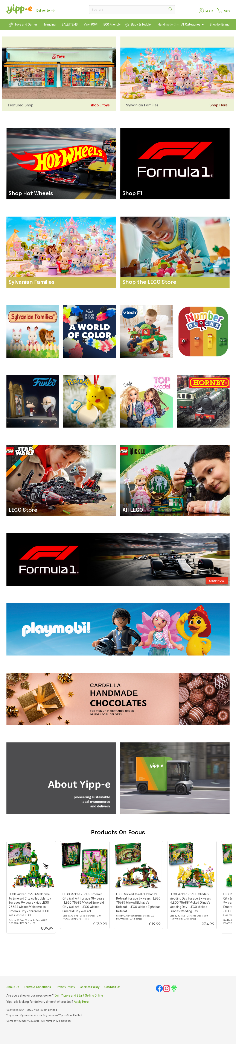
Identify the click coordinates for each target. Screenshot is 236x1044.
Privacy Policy (65, 987)
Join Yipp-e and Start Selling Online (78, 995)
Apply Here (81, 1002)
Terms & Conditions (37, 987)
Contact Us (112, 987)
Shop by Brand (220, 24)
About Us (12, 987)
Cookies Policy (90, 987)
